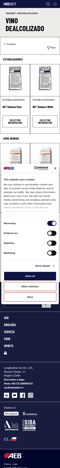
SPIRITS (8, 346)
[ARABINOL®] (45, 159)
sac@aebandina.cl (13, 387)
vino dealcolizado (27, 13)
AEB (6, 318)
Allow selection (30, 286)
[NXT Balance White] (45, 80)
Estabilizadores (13, 59)
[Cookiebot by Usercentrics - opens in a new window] (35, 168)
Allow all (30, 276)
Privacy (7, 464)
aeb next (11, 13)
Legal (15, 464)
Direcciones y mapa (14, 379)
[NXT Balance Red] (15, 80)
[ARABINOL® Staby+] (15, 159)
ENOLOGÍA (10, 325)
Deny (30, 297)
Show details (42, 265)
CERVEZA (9, 332)
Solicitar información (15, 121)
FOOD (7, 339)
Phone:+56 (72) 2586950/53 (18, 383)
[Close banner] (55, 168)
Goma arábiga (11, 138)
